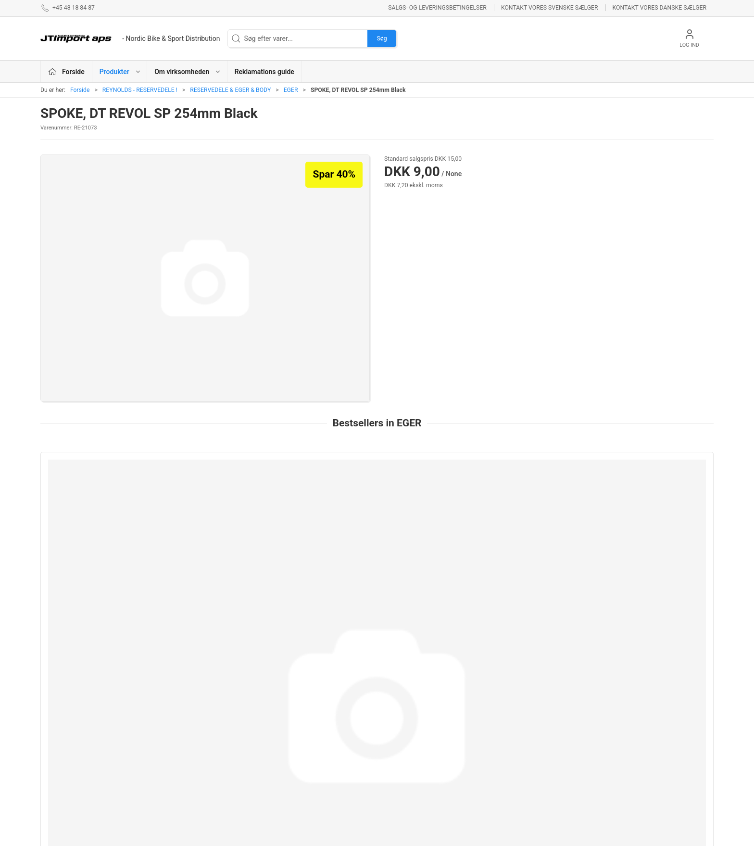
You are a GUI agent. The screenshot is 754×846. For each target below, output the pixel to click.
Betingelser (517, 731)
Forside (80, 90)
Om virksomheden (528, 717)
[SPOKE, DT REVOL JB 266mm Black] (376, 502)
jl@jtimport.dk (61, 765)
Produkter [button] (120, 72)
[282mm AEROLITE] (649, 502)
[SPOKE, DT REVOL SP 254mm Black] (513, 502)
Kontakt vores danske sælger (659, 7)
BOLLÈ (392, 745)
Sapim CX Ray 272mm (81, 562)
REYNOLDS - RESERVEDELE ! (139, 90)
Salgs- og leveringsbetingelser (437, 7)
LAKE (279, 731)
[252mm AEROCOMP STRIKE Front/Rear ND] (240, 502)
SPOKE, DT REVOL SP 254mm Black (511, 562)
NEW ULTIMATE (405, 731)
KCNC (280, 772)
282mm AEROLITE (621, 562)
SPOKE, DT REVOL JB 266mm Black (374, 562)
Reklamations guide (264, 72)
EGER (291, 90)
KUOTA (281, 786)
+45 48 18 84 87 (64, 754)
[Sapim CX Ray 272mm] (104, 502)
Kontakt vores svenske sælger (549, 7)
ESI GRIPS (397, 717)
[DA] (130, 38)
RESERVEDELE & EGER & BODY (230, 90)
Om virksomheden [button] (187, 72)
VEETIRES (286, 759)
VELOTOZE (398, 772)
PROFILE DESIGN (407, 759)
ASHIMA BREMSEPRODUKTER (316, 717)
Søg (382, 38)
